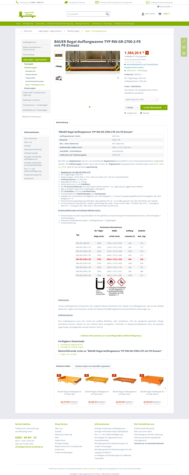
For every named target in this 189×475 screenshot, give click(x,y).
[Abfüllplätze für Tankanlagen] (124, 23)
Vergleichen (130, 113)
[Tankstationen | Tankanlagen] (102, 23)
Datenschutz (60, 440)
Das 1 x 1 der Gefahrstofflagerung (32, 170)
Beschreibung (62, 122)
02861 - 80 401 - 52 (25, 437)
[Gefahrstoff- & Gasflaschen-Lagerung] (60, 23)
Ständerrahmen (31, 74)
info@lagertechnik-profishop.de (161, 2)
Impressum (29, 178)
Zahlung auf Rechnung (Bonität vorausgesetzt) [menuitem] (147, 439)
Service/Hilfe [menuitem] (164, 6)
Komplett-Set (30, 71)
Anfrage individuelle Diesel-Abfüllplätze (111, 431)
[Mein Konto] (148, 13)
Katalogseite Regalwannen (70, 344)
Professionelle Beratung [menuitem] (144, 428)
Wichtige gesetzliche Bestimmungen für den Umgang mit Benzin (113, 451)
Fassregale (28, 64)
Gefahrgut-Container (31, 100)
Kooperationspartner (33, 175)
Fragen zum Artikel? (67, 354)
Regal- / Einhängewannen (35, 85)
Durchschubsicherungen (34, 81)
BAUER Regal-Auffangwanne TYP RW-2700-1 (125, 392)
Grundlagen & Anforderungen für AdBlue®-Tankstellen (112, 457)
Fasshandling (28, 54)
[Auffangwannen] (28, 23)
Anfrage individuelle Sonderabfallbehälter (33, 164)
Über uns (28, 142)
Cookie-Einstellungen (64, 452)
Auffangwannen (29, 42)
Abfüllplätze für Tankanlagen (35, 110)
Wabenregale (29, 88)
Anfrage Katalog (31, 153)
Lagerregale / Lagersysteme (35, 59)
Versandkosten (91, 469)
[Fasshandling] (40, 23)
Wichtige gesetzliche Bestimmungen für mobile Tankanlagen (111, 445)
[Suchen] (107, 13)
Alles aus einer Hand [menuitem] (143, 431)
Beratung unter (29, 2)
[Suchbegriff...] (88, 13)
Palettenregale (30, 67)
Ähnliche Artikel (63, 366)
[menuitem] (88, 13)
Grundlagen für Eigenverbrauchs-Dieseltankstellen (108, 439)
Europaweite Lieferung (74, 2)
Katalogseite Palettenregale (70, 347)
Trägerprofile (30, 78)
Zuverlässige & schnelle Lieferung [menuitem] (148, 434)
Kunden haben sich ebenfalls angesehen (92, 366)
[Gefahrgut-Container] (82, 23)
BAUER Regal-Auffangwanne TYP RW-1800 (69, 392)
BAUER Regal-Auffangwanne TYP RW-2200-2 (152, 392)
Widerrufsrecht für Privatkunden (68, 446)
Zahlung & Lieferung (32, 149)
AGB (56, 437)
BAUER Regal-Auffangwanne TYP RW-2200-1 (97, 392)
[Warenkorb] (164, 13)
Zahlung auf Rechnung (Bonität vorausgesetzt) (113, 2)
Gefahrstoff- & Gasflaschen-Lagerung (34, 93)
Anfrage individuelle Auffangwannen (32, 157)
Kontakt (27, 146)
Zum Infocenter (30, 138)
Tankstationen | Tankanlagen (35, 105)
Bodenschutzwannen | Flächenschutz (32, 48)
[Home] (18, 23)
